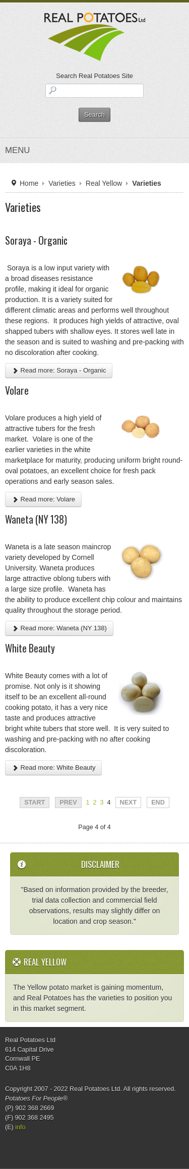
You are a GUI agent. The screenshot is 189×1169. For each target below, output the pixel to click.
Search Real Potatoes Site (94, 76)
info (20, 1127)
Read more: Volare (43, 499)
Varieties (61, 183)
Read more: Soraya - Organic (59, 370)
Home (29, 183)
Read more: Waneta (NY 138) (59, 628)
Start (34, 802)
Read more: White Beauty (53, 767)
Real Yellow (104, 183)
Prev (68, 802)
